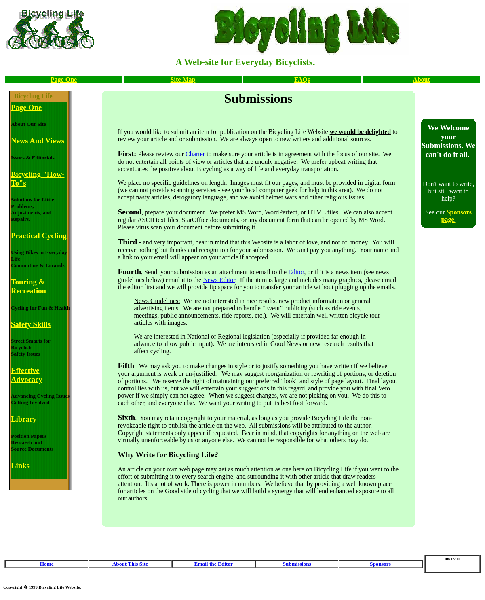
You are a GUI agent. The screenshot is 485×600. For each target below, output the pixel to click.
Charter (196, 154)
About (421, 79)
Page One (64, 79)
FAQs (302, 79)
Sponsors (380, 564)
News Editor (219, 279)
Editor (296, 272)
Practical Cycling (39, 235)
